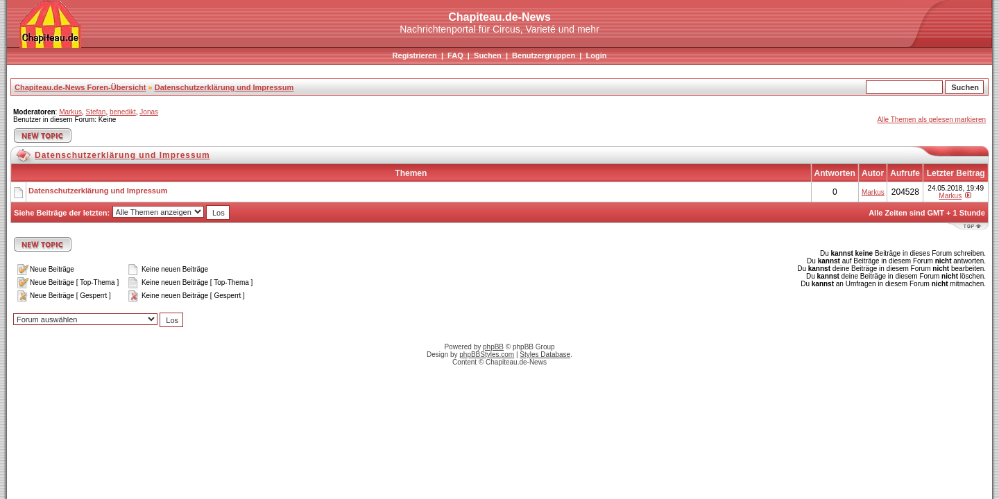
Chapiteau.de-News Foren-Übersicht (80, 87)
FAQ (455, 55)
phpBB (493, 347)
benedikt (123, 112)
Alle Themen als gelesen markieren (931, 119)
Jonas (148, 112)
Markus (70, 112)
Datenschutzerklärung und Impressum (224, 87)
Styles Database (545, 354)
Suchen (488, 55)
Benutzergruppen (543, 55)
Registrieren (415, 55)
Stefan (95, 112)
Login (596, 55)
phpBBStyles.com (486, 354)
